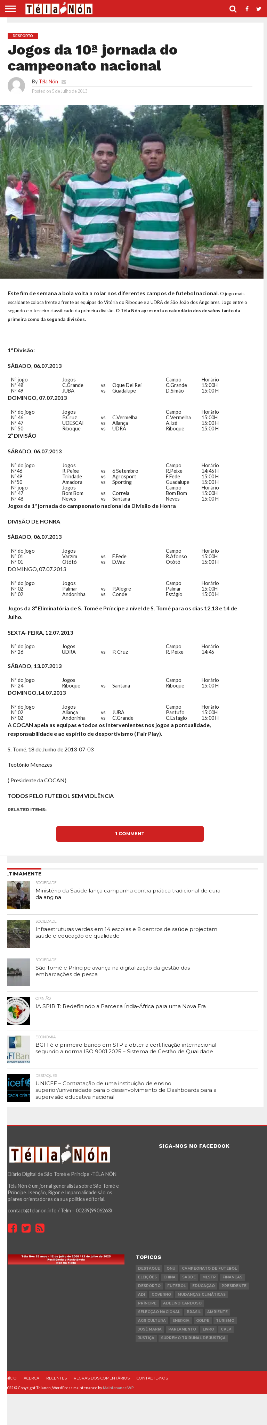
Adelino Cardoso (182, 1303)
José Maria (150, 1329)
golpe (202, 1320)
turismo (225, 1320)
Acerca (31, 1378)
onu (171, 1268)
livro (208, 1329)
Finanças (232, 1277)
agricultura (152, 1320)
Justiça (146, 1338)
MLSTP (209, 1277)
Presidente (233, 1286)
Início (11, 1378)
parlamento (182, 1329)
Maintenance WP (118, 1387)
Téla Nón (48, 81)
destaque (149, 1268)
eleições (147, 1277)
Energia (180, 1320)
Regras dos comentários (102, 1378)
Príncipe (147, 1303)
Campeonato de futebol (209, 1268)
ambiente (217, 1312)
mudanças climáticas (202, 1294)
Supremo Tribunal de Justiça (193, 1338)
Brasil (194, 1312)
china (169, 1277)
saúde (189, 1277)
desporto (149, 1286)
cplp (226, 1329)
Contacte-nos (152, 1378)
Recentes (56, 1378)
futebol (176, 1286)
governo (161, 1294)
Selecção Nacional (159, 1312)
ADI (141, 1294)
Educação (203, 1286)
